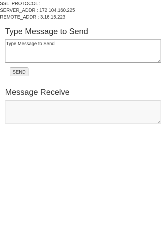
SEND (19, 72)
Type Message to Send (83, 51)
